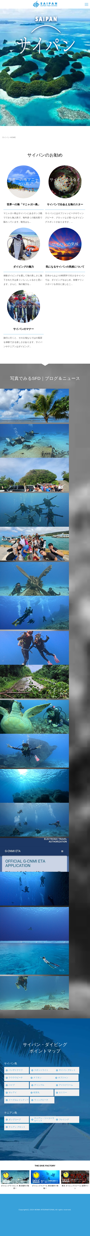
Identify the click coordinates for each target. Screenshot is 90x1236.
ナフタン (37, 1077)
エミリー (63, 1092)
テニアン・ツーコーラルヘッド (44, 1119)
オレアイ (13, 1092)
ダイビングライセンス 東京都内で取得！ (15, 1187)
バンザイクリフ (16, 1070)
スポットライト (41, 1070)
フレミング (64, 1119)
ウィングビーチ (41, 1100)
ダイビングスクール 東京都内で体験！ (45, 1187)
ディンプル (39, 1085)
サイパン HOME (9, 137)
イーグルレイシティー (18, 1099)
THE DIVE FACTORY (45, 1165)
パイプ (12, 1085)
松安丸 (36, 1092)
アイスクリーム (66, 1085)
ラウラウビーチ (16, 1077)
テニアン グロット (17, 1127)
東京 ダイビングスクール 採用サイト (75, 1187)
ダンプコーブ (15, 1119)
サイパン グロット (68, 1070)
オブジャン (63, 1077)
